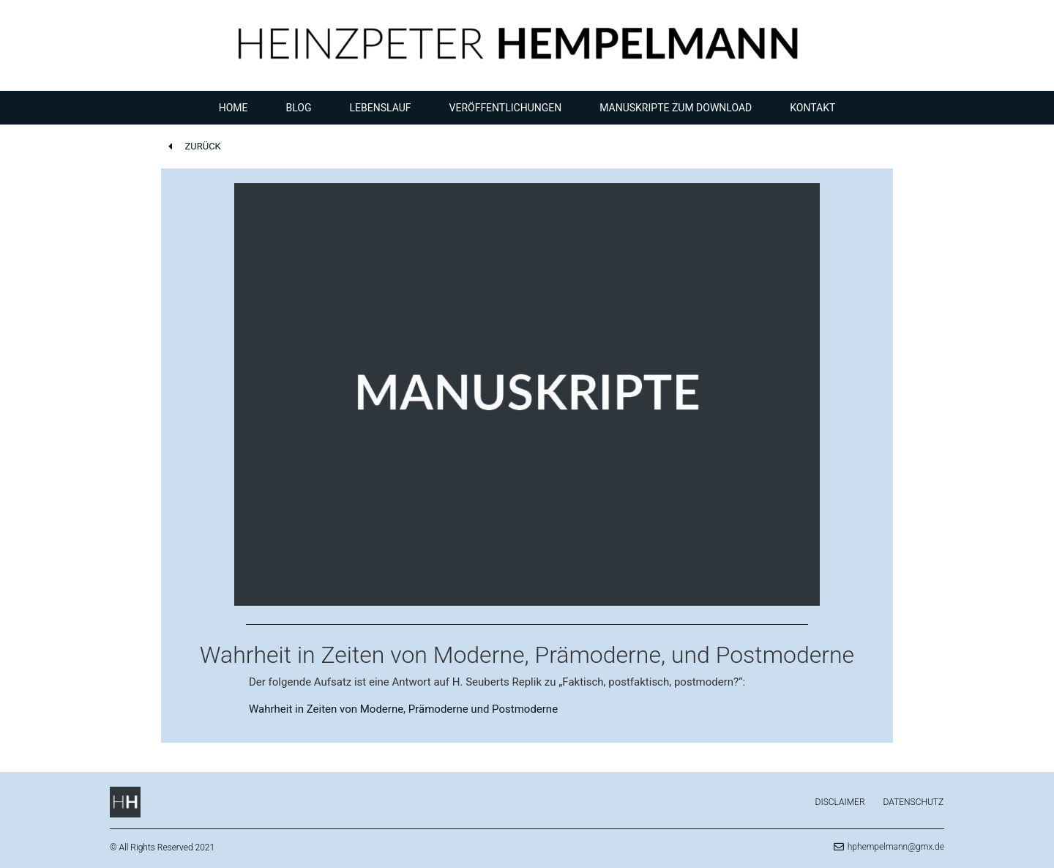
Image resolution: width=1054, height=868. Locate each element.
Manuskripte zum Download (675, 108)
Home (233, 108)
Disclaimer (840, 802)
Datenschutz (913, 802)
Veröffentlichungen (505, 108)
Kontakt (812, 108)
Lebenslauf (380, 108)
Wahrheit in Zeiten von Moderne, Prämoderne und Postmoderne (403, 709)
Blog (299, 108)
